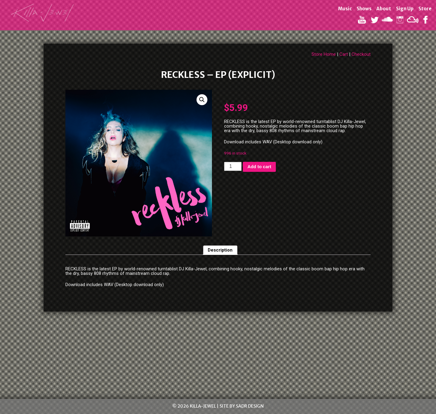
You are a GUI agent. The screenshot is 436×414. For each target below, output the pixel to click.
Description (220, 250)
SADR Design (250, 406)
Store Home (324, 54)
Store (424, 9)
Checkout (361, 54)
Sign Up (405, 9)
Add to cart (259, 166)
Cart (343, 54)
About (383, 9)
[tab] (220, 250)
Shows (364, 9)
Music (345, 9)
